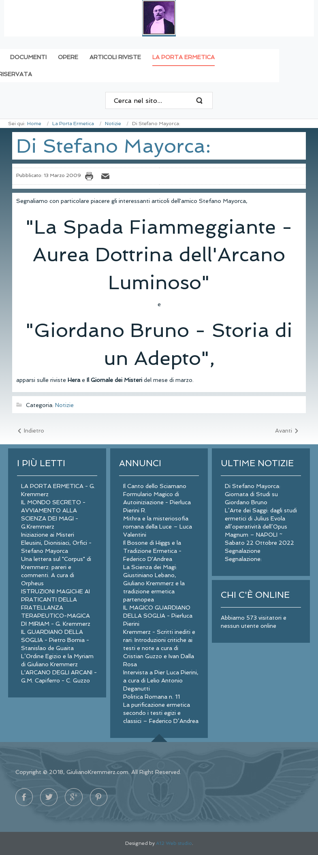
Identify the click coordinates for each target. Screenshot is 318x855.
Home (34, 123)
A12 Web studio (174, 843)
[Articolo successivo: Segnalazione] (287, 431)
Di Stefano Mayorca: (113, 145)
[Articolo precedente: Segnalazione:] (30, 431)
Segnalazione (242, 551)
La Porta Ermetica (73, 123)
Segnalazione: (243, 559)
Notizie (113, 123)
